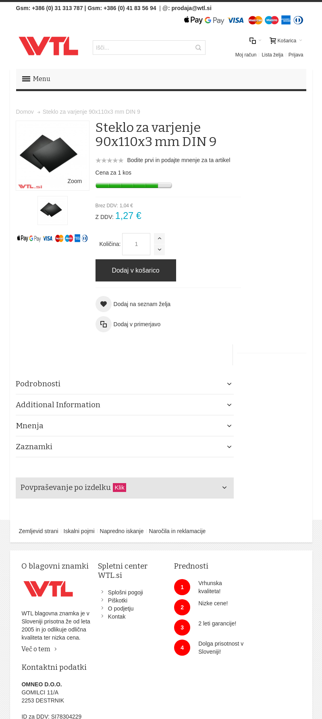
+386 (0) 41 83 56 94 (130, 8)
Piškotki (112, 578)
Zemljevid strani (38, 509)
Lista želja (272, 54)
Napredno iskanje (122, 509)
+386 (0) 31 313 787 (57, 8)
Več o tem (36, 644)
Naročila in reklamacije (177, 509)
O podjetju (116, 586)
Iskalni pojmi (79, 509)
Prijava (296, 54)
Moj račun (246, 54)
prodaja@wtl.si (192, 8)
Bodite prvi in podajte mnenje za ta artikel (173, 159)
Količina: (104, 243)
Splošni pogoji (120, 570)
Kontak (111, 594)
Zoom (69, 175)
